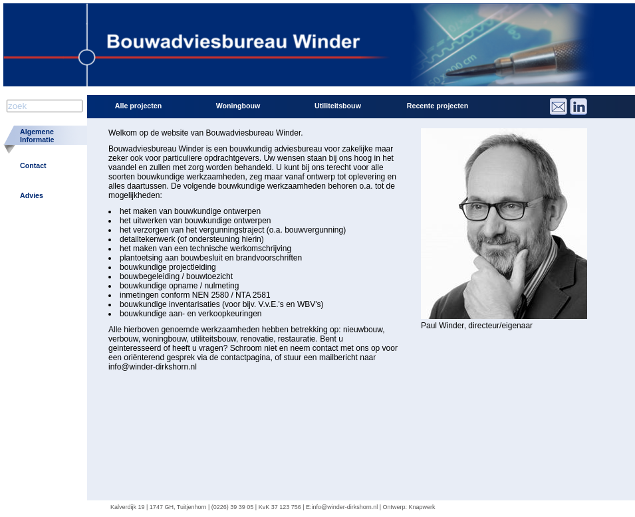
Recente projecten (437, 106)
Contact (33, 165)
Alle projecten (138, 106)
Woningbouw (238, 106)
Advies (31, 195)
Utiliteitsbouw (338, 106)
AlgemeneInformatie (37, 136)
